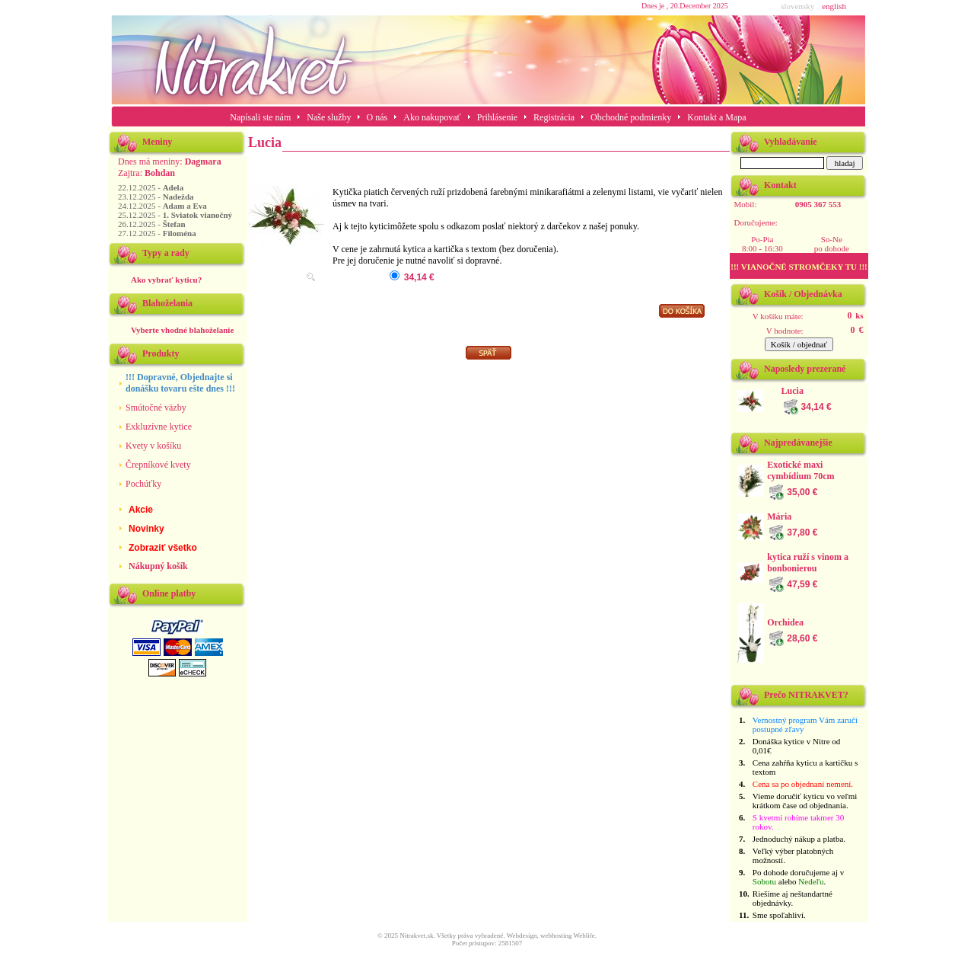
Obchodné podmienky (630, 117)
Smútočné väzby (156, 407)
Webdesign (522, 935)
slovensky (797, 6)
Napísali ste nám (260, 117)
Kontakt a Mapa (716, 117)
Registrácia (554, 117)
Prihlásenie (497, 117)
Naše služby (330, 117)
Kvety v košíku (153, 445)
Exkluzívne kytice (159, 426)
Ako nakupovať (431, 117)
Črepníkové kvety (158, 464)
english (834, 6)
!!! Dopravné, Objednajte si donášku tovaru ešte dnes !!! (180, 383)
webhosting (556, 935)
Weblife (584, 935)
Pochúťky (143, 483)
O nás (377, 117)
